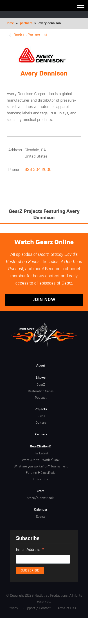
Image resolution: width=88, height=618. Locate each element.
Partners (40, 434)
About (40, 365)
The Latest (40, 453)
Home (9, 23)
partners (26, 23)
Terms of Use (66, 608)
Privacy (12, 608)
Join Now (44, 300)
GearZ (40, 384)
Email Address (30, 550)
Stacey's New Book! (40, 498)
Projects (41, 409)
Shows (40, 377)
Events (40, 516)
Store (41, 491)
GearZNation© (40, 446)
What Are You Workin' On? (40, 460)
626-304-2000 (38, 170)
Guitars (41, 422)
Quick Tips (40, 479)
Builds (40, 416)
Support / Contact (37, 608)
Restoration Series (41, 391)
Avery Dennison (44, 74)
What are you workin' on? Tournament (41, 466)
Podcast (41, 397)
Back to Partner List (30, 35)
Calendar (40, 509)
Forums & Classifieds (40, 472)
